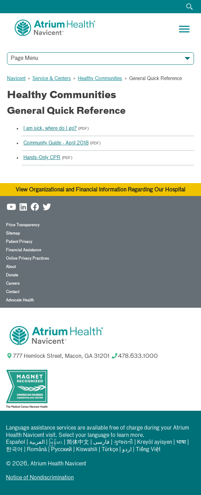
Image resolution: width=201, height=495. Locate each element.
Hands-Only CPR (41, 157)
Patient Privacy (19, 242)
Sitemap (13, 233)
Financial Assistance (23, 250)
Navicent (16, 78)
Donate (12, 275)
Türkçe (110, 450)
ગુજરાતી (123, 442)
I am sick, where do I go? (50, 128)
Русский (61, 450)
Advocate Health (20, 300)
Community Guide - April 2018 (56, 143)
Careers (13, 283)
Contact (12, 292)
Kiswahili (86, 450)
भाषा (181, 442)
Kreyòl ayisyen (154, 442)
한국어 (14, 450)
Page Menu (24, 58)
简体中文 (78, 442)
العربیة (37, 442)
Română (37, 450)
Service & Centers (51, 78)
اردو (127, 450)
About (11, 267)
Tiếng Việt (148, 450)
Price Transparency (22, 225)
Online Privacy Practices (27, 258)
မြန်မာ (55, 442)
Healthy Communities (100, 78)
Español (15, 442)
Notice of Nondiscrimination (40, 478)
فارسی (101, 442)
